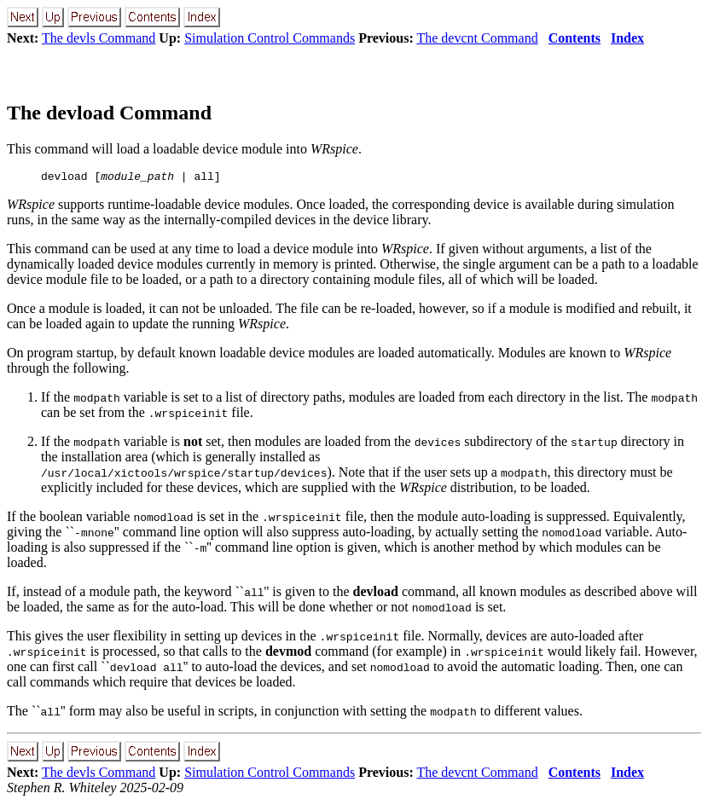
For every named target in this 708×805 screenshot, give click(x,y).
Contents (574, 38)
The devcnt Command (476, 38)
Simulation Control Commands (269, 38)
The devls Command (98, 38)
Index (627, 38)
